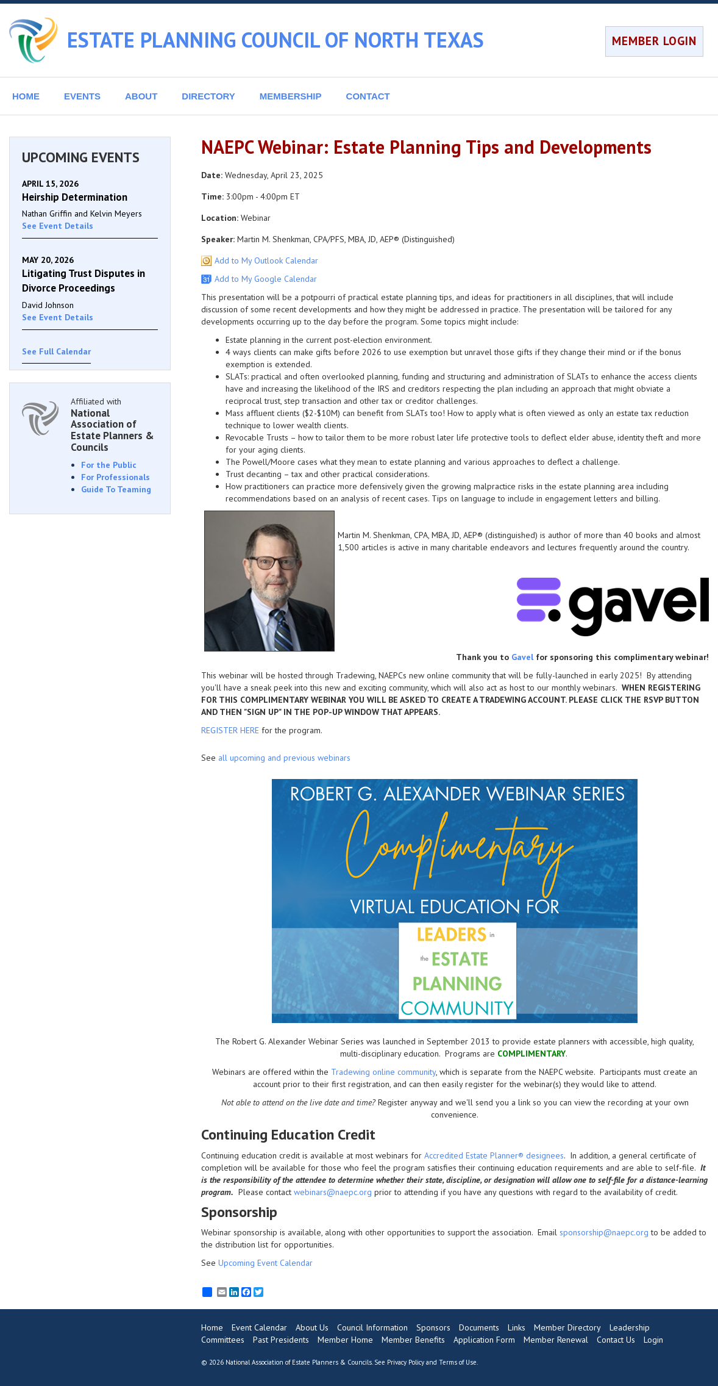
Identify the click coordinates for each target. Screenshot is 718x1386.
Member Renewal (556, 1339)
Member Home (345, 1339)
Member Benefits (413, 1339)
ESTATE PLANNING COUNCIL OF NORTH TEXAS (275, 39)
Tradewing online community (383, 1071)
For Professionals (115, 477)
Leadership (630, 1327)
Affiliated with (114, 424)
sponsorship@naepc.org (604, 1232)
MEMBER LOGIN (654, 41)
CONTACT (368, 96)
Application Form (484, 1339)
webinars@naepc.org (333, 1192)
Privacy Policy (405, 1362)
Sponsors (433, 1327)
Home (212, 1327)
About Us (312, 1327)
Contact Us (616, 1339)
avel (525, 657)
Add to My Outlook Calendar (266, 260)
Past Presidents (281, 1339)
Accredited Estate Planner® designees (494, 1155)
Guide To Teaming (116, 489)
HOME (26, 96)
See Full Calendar (56, 351)
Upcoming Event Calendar (265, 1262)
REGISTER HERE (230, 730)
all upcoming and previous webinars (284, 757)
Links (516, 1327)
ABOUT (141, 96)
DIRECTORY (208, 96)
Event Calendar (259, 1327)
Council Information (372, 1327)
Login (653, 1339)
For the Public (109, 464)
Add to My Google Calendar (266, 278)
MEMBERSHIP (291, 96)
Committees (222, 1339)
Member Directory (567, 1327)
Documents (479, 1327)
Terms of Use (458, 1362)
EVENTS (82, 96)
